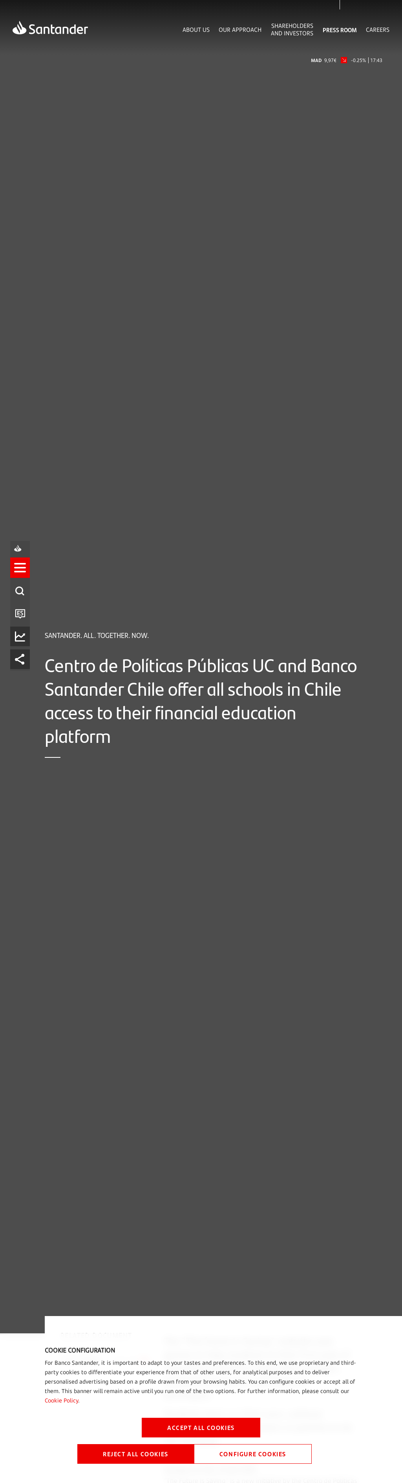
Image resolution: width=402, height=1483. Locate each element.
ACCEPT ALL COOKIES (201, 1427)
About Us (196, 29)
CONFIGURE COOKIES (252, 1453)
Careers (377, 29)
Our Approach (240, 29)
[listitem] (22, 707)
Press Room (340, 29)
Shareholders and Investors (292, 29)
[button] (22, 707)
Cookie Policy (61, 1400)
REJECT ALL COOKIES (135, 1453)
